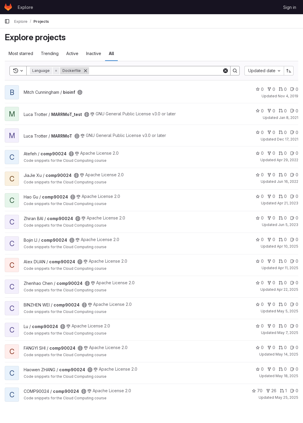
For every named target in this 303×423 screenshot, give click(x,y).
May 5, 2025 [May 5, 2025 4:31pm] (287, 311)
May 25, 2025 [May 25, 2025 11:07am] (286, 397)
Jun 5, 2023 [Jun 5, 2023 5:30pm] (288, 224)
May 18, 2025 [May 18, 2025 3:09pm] (286, 376)
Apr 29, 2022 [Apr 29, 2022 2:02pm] (287, 160)
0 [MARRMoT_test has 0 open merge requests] (283, 110)
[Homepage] (8, 7)
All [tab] (111, 53)
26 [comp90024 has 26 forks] (271, 390)
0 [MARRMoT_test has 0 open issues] (294, 110)
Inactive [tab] (93, 53)
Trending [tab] (50, 53)
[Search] (155, 70)
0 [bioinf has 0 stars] (260, 89)
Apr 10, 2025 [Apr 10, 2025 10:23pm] (287, 246)
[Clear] (225, 70)
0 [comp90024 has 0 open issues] (294, 153)
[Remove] (85, 70)
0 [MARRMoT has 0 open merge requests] (283, 132)
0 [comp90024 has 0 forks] (271, 153)
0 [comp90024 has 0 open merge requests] (283, 153)
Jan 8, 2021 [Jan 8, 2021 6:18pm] (288, 117)
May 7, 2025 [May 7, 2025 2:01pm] (287, 332)
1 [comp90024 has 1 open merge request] (283, 390)
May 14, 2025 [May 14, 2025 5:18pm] (286, 354)
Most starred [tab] (21, 53)
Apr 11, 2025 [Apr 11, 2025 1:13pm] (288, 268)
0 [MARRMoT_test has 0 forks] (271, 110)
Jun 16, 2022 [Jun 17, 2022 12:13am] (287, 181)
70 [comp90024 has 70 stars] (257, 390)
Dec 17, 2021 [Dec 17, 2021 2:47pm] (287, 139)
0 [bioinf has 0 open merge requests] (283, 89)
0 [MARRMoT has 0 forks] (271, 132)
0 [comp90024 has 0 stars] (260, 153)
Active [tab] (72, 53)
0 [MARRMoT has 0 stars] (260, 132)
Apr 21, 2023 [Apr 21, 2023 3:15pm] (287, 203)
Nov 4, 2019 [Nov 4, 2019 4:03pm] (288, 96)
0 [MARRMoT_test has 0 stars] (260, 110)
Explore (25, 7)
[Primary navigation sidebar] (7, 21)
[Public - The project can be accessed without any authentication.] (80, 92)
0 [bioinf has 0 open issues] (294, 89)
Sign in (289, 7)
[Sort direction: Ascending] (289, 70)
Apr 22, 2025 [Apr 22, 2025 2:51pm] (287, 289)
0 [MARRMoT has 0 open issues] (294, 132)
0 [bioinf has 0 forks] (271, 89)
